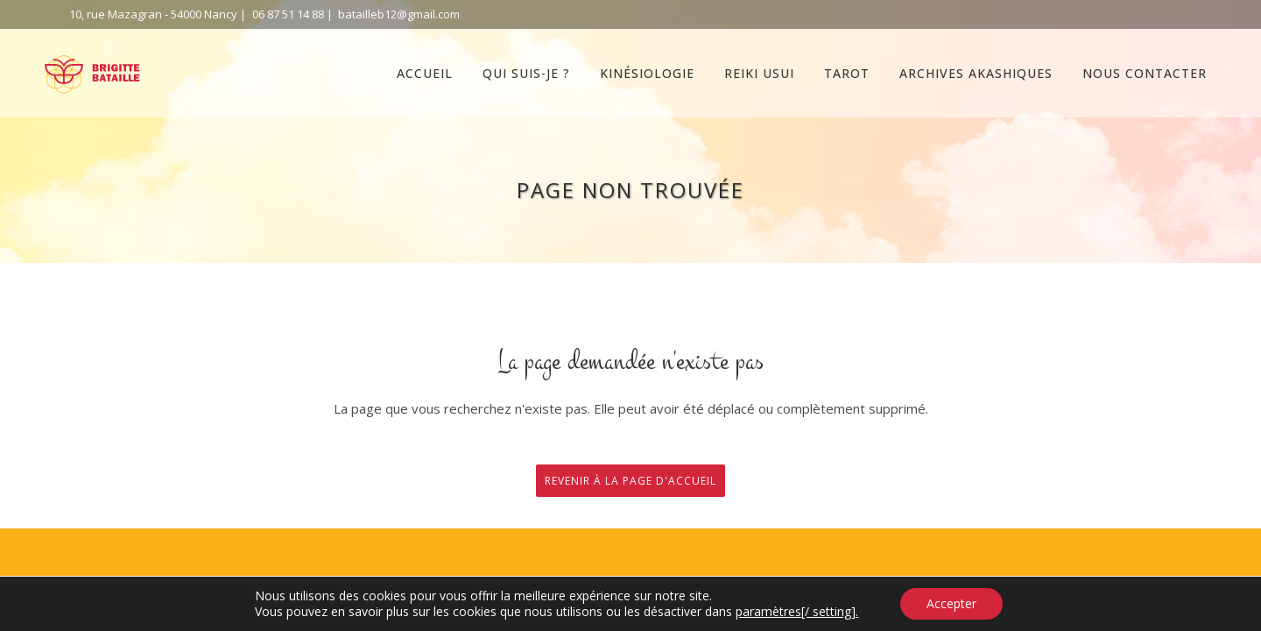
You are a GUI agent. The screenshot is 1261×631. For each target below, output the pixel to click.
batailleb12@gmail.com (399, 14)
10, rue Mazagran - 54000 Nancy (153, 14)
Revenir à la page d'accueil (630, 480)
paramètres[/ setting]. (797, 612)
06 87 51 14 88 (288, 14)
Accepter (951, 603)
